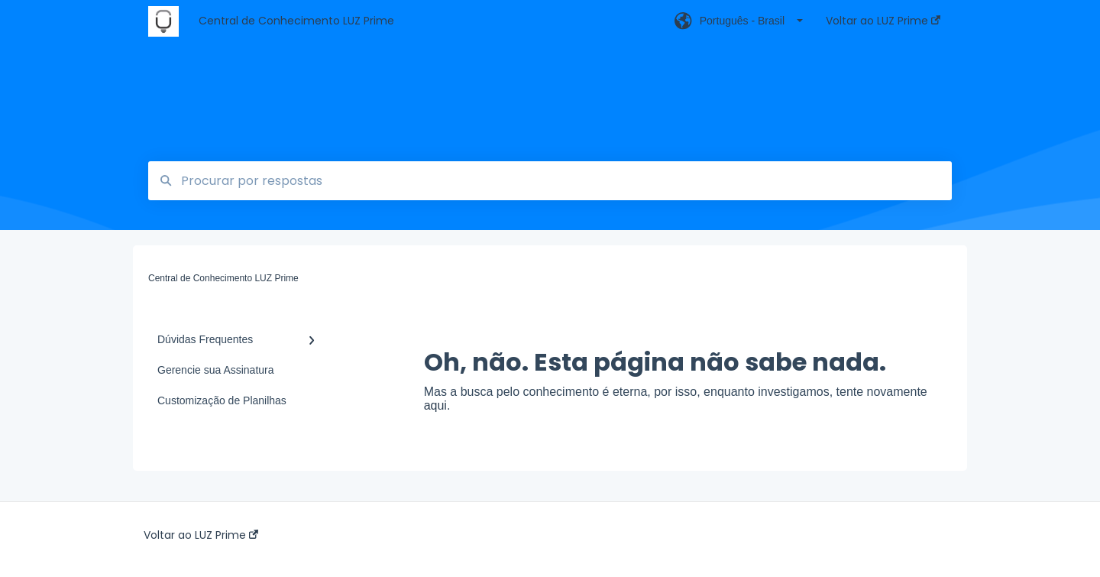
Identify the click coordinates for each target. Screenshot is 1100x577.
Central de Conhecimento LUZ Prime (296, 20)
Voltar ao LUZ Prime (201, 535)
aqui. (437, 405)
